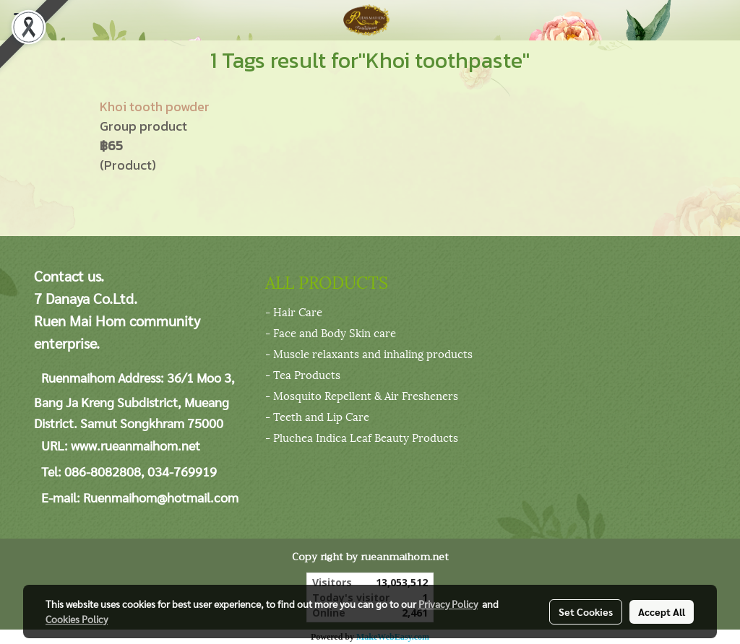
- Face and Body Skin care (330, 332)
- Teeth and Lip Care (317, 416)
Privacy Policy (448, 603)
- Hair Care (293, 311)
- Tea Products (302, 374)
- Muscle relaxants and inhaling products (369, 353)
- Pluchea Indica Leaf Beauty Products (361, 436)
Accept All (661, 611)
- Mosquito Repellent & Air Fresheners (361, 395)
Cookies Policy (77, 618)
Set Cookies (586, 611)
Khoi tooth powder (155, 106)
